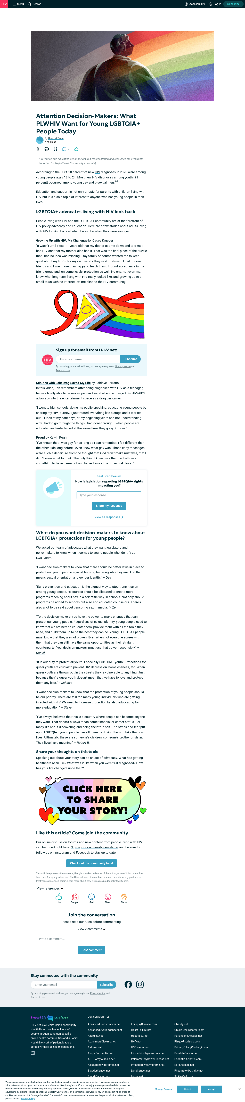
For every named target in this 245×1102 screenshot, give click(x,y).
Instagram (61, 852)
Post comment (91, 950)
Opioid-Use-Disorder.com (189, 1030)
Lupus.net (137, 1076)
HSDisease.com (140, 1047)
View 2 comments (91, 929)
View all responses (109, 517)
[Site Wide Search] (34, 4)
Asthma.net (95, 1047)
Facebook (83, 852)
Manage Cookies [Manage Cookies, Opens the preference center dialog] (163, 1089)
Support (73, 898)
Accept (211, 1089)
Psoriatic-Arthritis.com (188, 1059)
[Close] (239, 1089)
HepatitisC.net (139, 1035)
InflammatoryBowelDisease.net (150, 1059)
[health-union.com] (49, 1017)
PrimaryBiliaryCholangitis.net (191, 1047)
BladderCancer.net (99, 1070)
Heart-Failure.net (141, 1030)
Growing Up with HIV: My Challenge (61, 240)
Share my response (109, 505)
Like (57, 898)
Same (122, 898)
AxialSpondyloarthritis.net (103, 1064)
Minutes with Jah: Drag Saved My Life (63, 383)
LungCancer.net (140, 1070)
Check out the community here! (91, 863)
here (126, 881)
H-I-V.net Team (56, 138)
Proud (40, 437)
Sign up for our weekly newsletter (94, 847)
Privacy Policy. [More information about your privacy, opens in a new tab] (28, 1098)
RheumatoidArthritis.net (188, 1070)
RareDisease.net (184, 1064)
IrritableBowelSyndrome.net (147, 1064)
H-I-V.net (136, 1041)
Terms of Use (63, 370)
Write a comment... (52, 939)
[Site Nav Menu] (18, 4)
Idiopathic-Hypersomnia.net (147, 1053)
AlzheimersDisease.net (102, 1041)
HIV (97, 172)
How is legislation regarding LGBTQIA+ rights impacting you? (109, 483)
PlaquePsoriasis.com (187, 1041)
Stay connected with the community (64, 975)
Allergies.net (95, 1035)
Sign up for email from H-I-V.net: (86, 350)
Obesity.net (181, 1024)
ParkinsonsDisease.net (188, 1035)
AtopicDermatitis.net (100, 1053)
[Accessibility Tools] (195, 4)
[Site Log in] (215, 4)
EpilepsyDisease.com (144, 1024)
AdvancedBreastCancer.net (104, 1024)
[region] (122, 1089)
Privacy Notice (122, 366)
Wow (106, 898)
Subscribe (233, 4)
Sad (90, 898)
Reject (187, 1089)
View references (50, 888)
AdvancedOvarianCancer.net (105, 1030)
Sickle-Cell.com (183, 1076)
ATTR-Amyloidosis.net (101, 1059)
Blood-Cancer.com (99, 1076)
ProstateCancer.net (186, 1053)
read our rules (82, 922)
